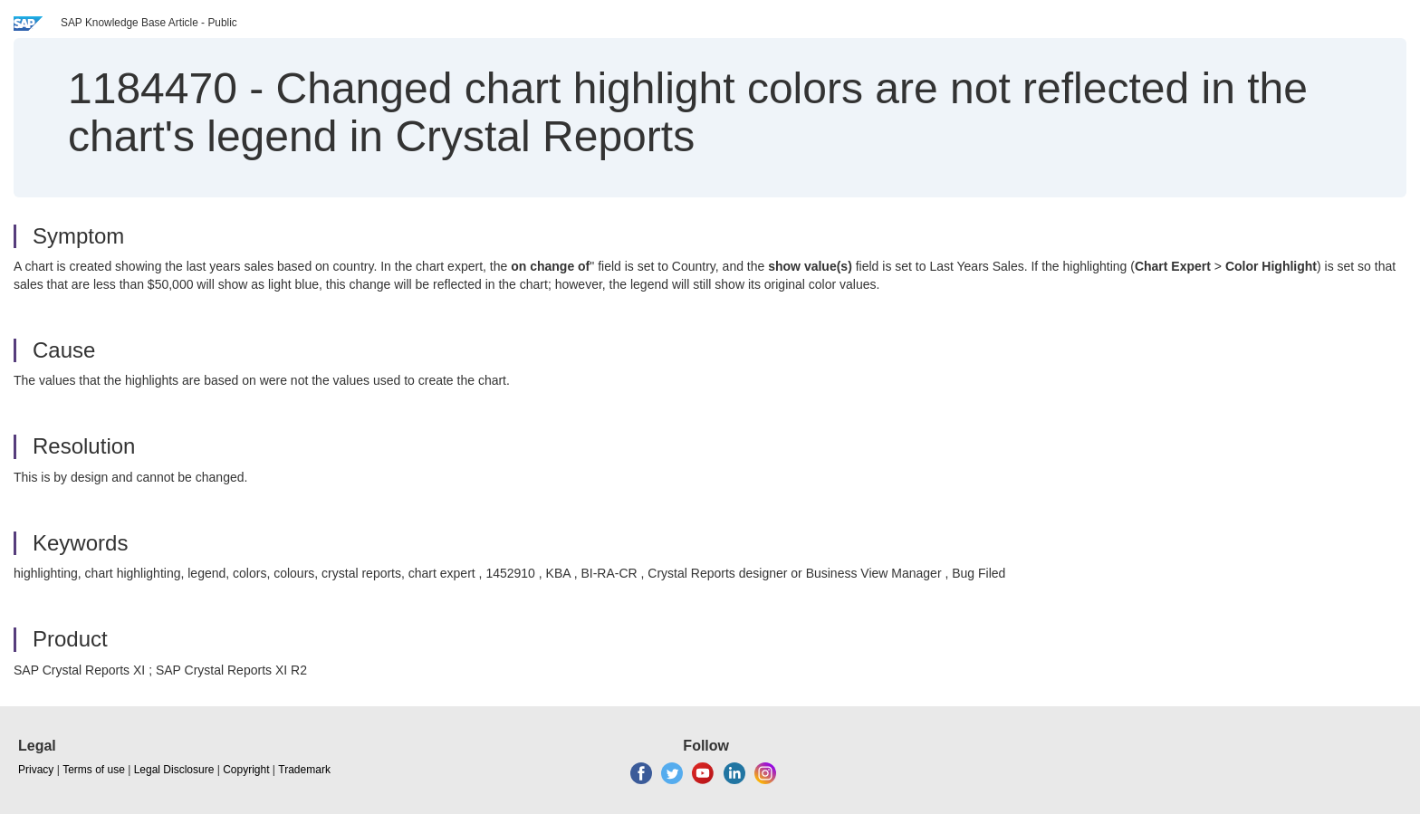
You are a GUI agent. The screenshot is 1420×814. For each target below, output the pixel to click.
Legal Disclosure (174, 769)
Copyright (246, 769)
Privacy (35, 769)
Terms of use (93, 769)
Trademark (304, 769)
